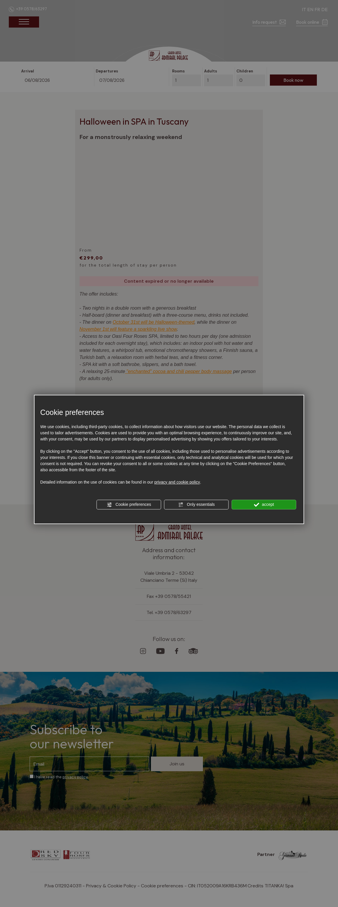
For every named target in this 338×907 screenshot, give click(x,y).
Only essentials (196, 504)
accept (264, 504)
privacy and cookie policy (177, 482)
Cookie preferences (129, 504)
